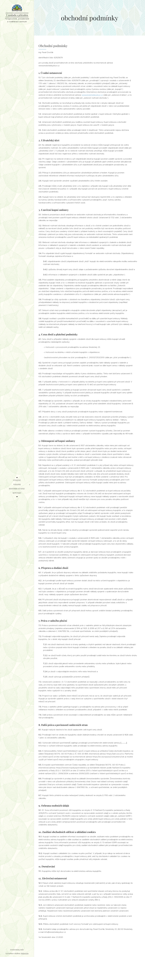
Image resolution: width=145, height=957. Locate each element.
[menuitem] (17, 480)
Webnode (25, 953)
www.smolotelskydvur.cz (92, 95)
